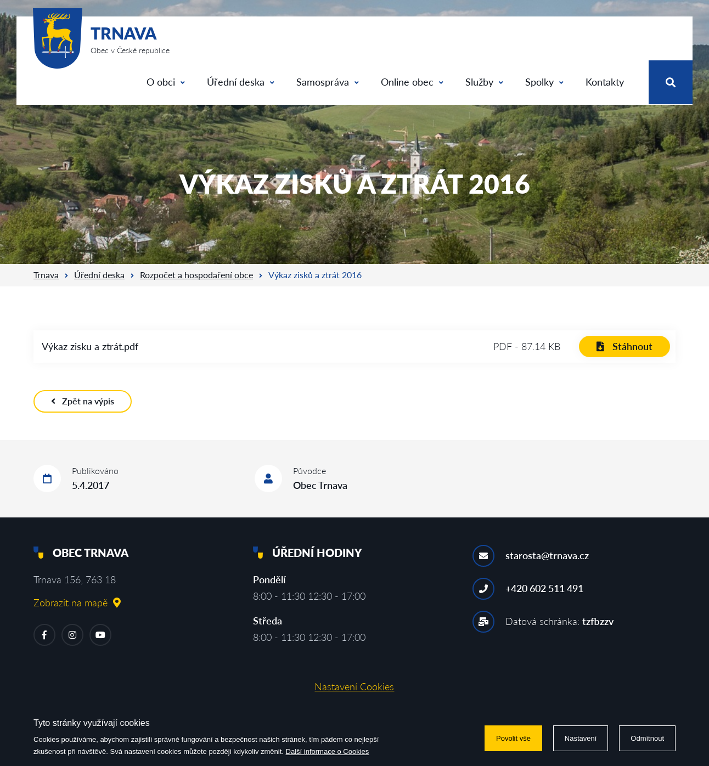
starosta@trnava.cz (547, 555)
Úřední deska (240, 82)
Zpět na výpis (82, 401)
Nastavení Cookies (354, 686)
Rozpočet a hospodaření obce (196, 274)
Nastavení (581, 738)
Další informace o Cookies (327, 751)
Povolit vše (513, 738)
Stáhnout (624, 346)
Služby (484, 82)
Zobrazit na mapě (77, 602)
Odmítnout (647, 738)
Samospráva (327, 82)
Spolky (544, 82)
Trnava (46, 274)
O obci (166, 82)
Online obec (412, 82)
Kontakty (605, 82)
